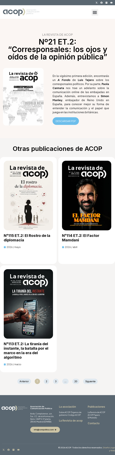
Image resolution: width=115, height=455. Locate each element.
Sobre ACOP (64, 412)
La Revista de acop (71, 420)
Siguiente (90, 381)
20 (76, 381)
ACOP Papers (94, 415)
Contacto (94, 423)
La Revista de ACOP (96, 412)
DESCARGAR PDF (66, 121)
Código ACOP (74, 415)
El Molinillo (92, 418)
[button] (94, 12)
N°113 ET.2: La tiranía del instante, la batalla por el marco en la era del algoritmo (26, 351)
